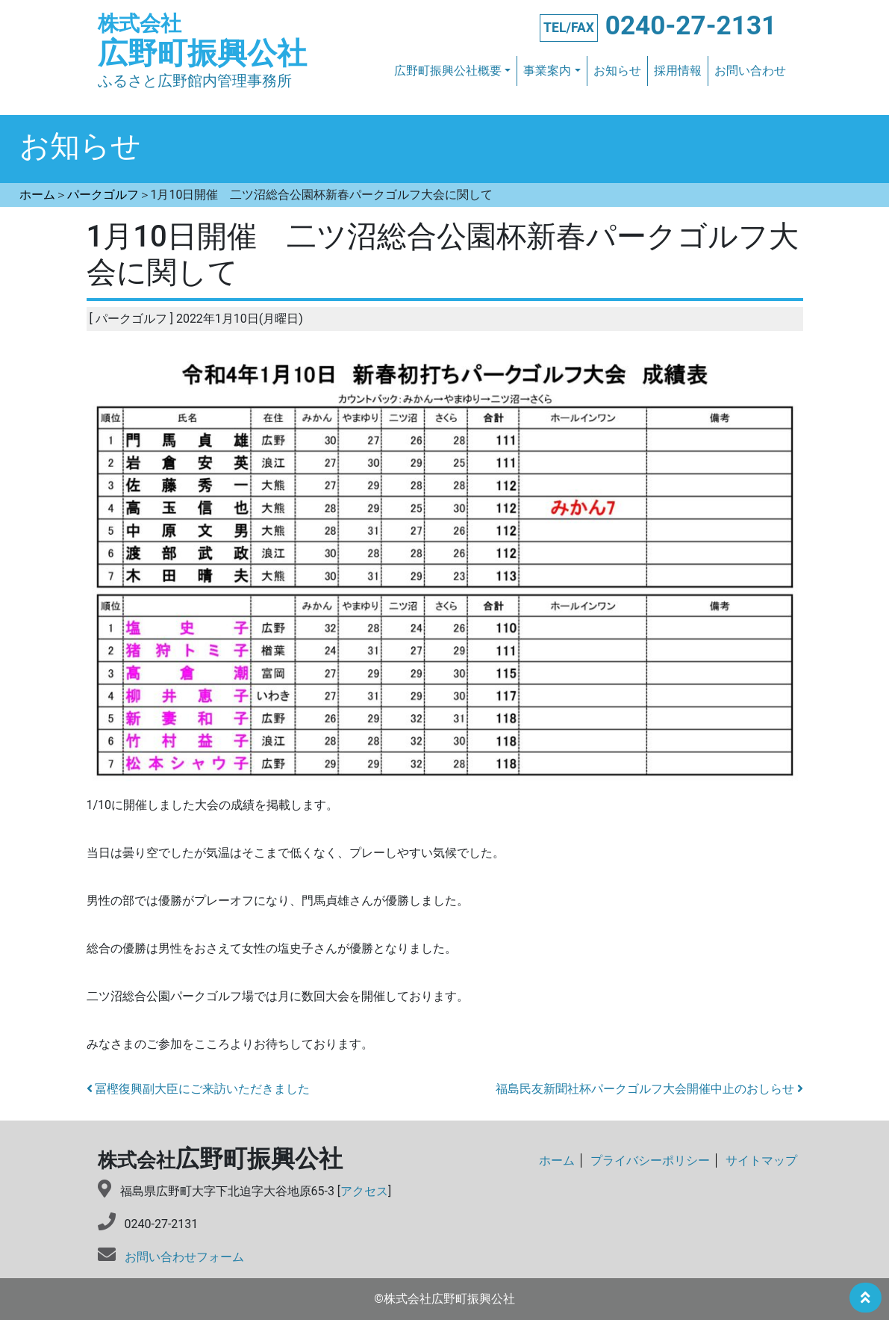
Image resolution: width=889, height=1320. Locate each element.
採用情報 (678, 70)
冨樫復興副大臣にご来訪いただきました (199, 1089)
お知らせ (617, 70)
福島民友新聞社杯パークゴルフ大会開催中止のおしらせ (649, 1089)
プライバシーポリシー (650, 1160)
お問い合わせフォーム (184, 1257)
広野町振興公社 (202, 41)
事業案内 (547, 70)
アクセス (364, 1191)
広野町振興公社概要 (448, 70)
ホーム (557, 1160)
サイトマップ (761, 1160)
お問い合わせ (750, 70)
